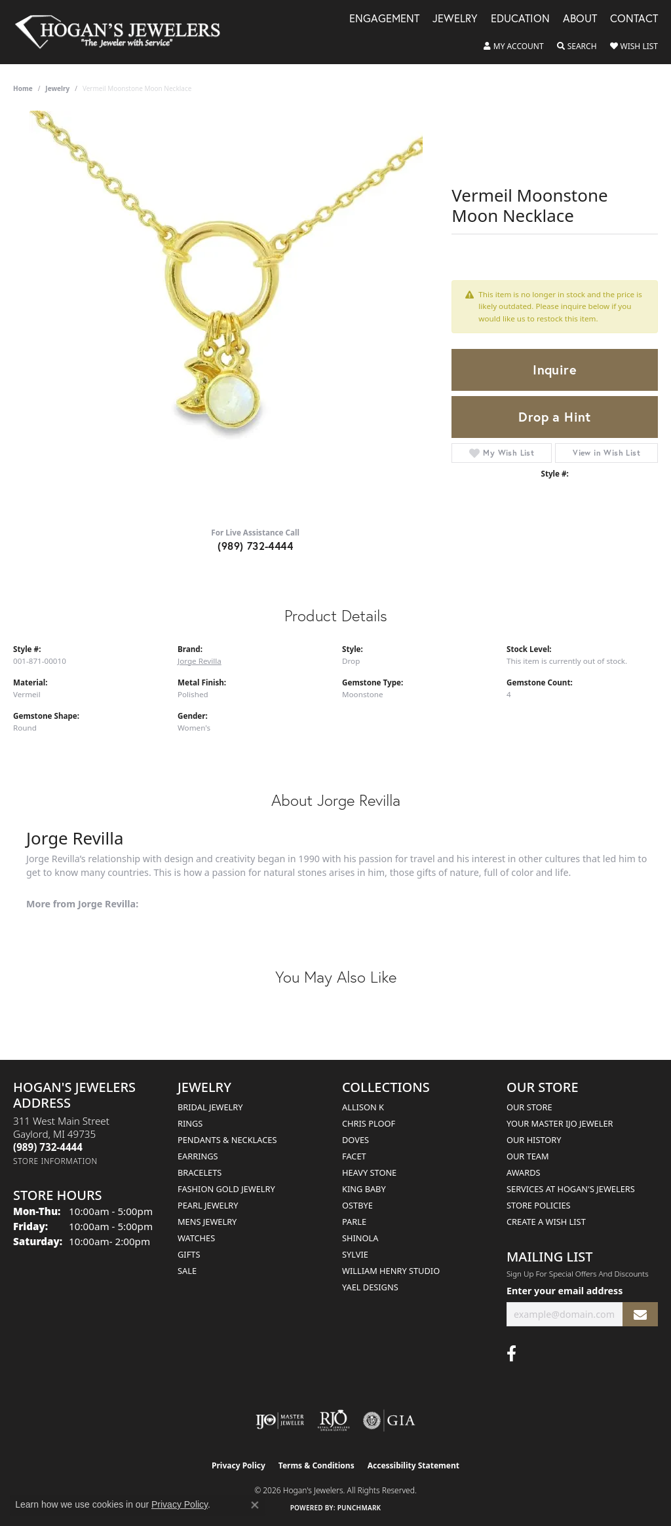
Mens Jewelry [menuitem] (207, 1221)
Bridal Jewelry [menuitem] (210, 1107)
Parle (354, 1221)
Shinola (360, 1238)
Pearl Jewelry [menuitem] (208, 1205)
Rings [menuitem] (190, 1123)
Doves (355, 1140)
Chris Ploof (368, 1123)
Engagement (384, 19)
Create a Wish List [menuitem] (546, 1221)
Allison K (363, 1107)
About (580, 19)
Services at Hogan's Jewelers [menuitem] (571, 1189)
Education (520, 19)
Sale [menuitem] (187, 1271)
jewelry (57, 88)
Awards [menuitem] (524, 1172)
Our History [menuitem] (534, 1140)
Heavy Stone (369, 1172)
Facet (354, 1156)
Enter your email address (565, 1290)
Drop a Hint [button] (554, 417)
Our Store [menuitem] (529, 1107)
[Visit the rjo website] (333, 1420)
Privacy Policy (238, 1465)
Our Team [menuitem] (528, 1156)
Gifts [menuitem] (189, 1254)
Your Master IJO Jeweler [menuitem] (560, 1123)
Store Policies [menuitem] (539, 1205)
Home (23, 88)
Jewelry (455, 19)
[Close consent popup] (255, 1505)
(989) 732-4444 (255, 546)
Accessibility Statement (413, 1465)
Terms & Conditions (316, 1465)
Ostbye (357, 1205)
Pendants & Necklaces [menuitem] (227, 1140)
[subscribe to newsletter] (640, 1314)
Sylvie (355, 1254)
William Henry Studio (391, 1271)
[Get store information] (55, 1161)
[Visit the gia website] (389, 1420)
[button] (514, 46)
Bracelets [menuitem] (199, 1172)
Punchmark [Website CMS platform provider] (359, 1507)
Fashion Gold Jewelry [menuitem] (226, 1189)
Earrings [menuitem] (198, 1156)
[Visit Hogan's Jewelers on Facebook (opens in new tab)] (511, 1354)
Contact (634, 19)
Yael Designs (370, 1287)
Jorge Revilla (199, 661)
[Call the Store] (48, 1147)
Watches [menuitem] (196, 1238)
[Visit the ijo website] (280, 1420)
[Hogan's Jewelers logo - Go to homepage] (123, 32)
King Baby (364, 1189)
